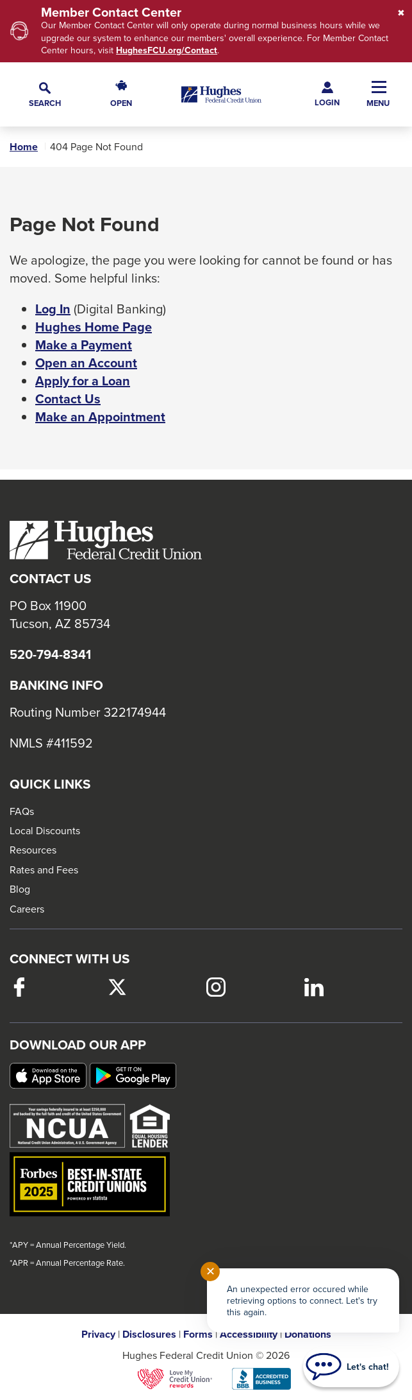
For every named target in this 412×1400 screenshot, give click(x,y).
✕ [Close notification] (210, 1271)
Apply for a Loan (82, 381)
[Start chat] (351, 1366)
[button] (45, 94)
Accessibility (248, 1334)
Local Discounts (45, 830)
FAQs (22, 811)
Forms (198, 1334)
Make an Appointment (100, 417)
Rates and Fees (44, 869)
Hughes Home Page (93, 327)
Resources (33, 850)
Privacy (98, 1334)
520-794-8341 (50, 654)
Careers (27, 909)
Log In (52, 309)
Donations (307, 1334)
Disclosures (149, 1334)
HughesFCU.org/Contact (166, 50)
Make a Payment (83, 345)
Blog (20, 889)
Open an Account (86, 363)
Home (24, 147)
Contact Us (68, 399)
